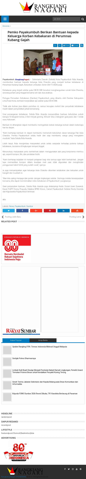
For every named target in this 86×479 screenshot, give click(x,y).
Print (66, 45)
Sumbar (29, 206)
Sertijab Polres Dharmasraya (24, 358)
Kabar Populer (16, 340)
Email (75, 45)
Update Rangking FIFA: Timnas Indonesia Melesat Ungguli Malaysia (39, 347)
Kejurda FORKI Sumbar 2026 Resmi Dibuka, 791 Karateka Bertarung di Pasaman (44, 393)
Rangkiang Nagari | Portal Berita (13, 477)
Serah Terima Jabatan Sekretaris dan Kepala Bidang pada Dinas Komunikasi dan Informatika (45, 383)
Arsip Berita (42, 340)
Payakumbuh (20, 206)
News (11, 206)
